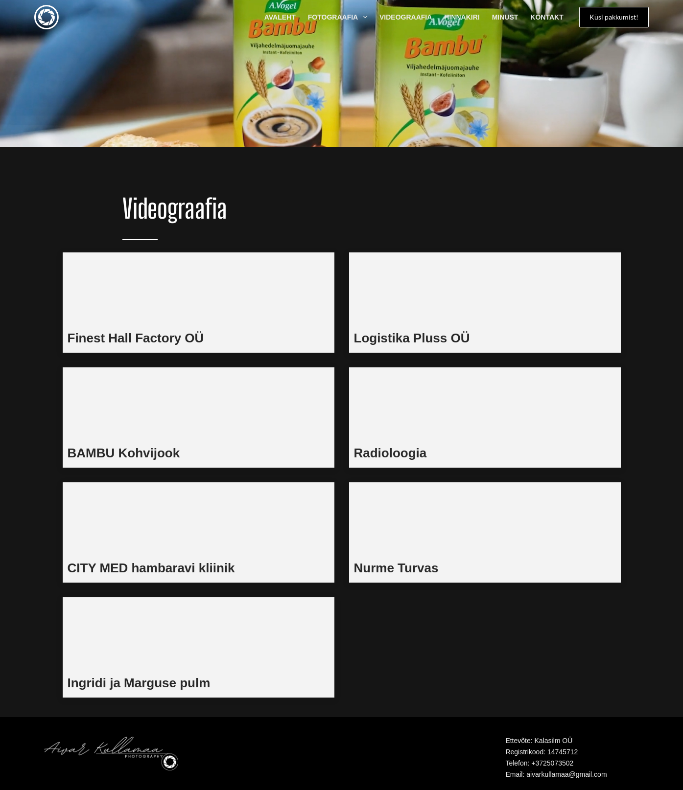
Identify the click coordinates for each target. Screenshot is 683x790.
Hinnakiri (461, 17)
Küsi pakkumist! (613, 17)
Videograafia (405, 17)
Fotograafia (339, 17)
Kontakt (546, 17)
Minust (505, 17)
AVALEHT (280, 17)
